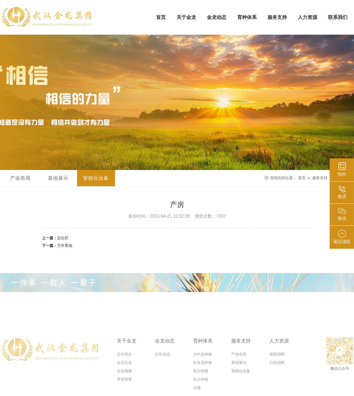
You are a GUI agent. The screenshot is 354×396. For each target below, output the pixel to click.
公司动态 (162, 366)
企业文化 (124, 374)
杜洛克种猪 (202, 374)
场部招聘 (276, 366)
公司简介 (124, 366)
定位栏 (55, 238)
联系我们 (338, 17)
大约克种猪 (202, 366)
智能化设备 (96, 178)
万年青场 (57, 245)
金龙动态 (216, 17)
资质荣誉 (124, 391)
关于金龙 (186, 17)
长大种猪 (200, 391)
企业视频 (124, 383)
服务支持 (277, 17)
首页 (161, 17)
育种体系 (247, 17)
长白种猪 (200, 383)
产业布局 (20, 178)
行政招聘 (276, 374)
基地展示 (58, 178)
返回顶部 (341, 237)
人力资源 (307, 17)
